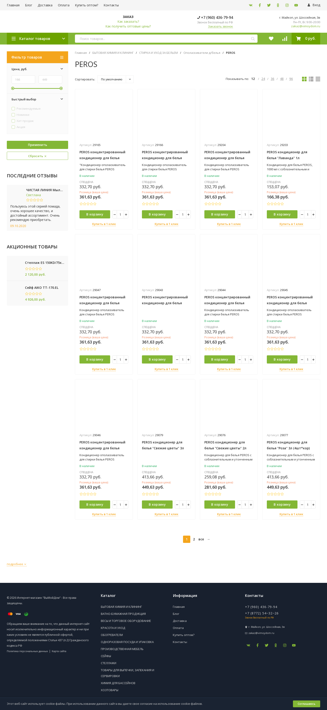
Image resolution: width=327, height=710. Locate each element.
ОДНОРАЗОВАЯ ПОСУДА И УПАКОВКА (127, 642)
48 (282, 79)
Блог (28, 5)
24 (263, 79)
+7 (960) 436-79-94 (215, 17)
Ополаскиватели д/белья (201, 52)
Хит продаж (23, 121)
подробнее (17, 564)
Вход (313, 5)
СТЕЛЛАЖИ (108, 663)
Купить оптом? (86, 5)
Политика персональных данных (27, 651)
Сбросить (37, 156)
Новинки (20, 115)
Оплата (63, 5)
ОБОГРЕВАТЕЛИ (112, 635)
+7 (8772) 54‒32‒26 (262, 613)
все (201, 539)
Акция (18, 127)
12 (253, 79)
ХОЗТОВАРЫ (109, 690)
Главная (13, 5)
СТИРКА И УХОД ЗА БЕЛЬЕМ (158, 52)
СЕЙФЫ (106, 656)
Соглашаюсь (306, 704)
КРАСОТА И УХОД (113, 628)
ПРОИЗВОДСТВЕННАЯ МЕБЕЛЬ (122, 649)
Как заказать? (128, 21)
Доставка (45, 5)
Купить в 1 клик (104, 224)
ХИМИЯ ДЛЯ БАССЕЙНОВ (118, 683)
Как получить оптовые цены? (128, 26)
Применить (37, 145)
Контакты (111, 5)
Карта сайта (59, 651)
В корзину (94, 214)
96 (291, 79)
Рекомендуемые (26, 109)
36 (272, 79)
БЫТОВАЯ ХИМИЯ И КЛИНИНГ (113, 52)
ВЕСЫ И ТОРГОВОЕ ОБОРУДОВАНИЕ (126, 621)
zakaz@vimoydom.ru (305, 26)
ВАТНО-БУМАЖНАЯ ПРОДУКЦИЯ (123, 614)
